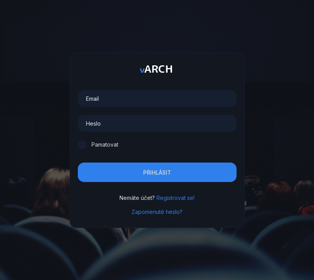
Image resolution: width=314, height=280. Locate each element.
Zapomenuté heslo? (157, 211)
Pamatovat (104, 144)
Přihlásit (157, 172)
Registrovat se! (175, 197)
